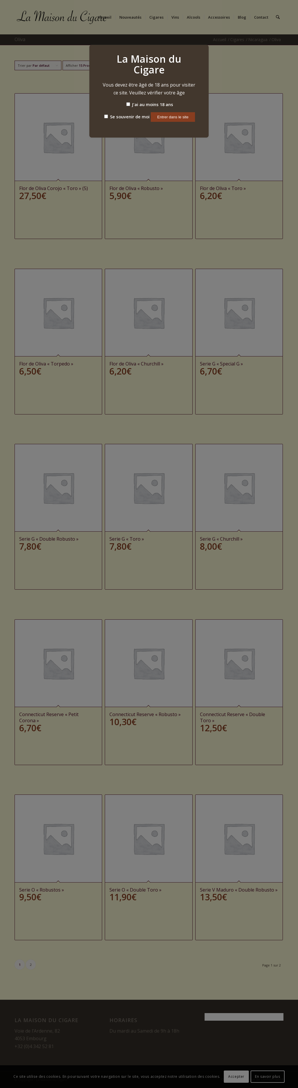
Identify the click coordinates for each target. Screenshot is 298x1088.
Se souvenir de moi (127, 116)
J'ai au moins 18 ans (149, 104)
